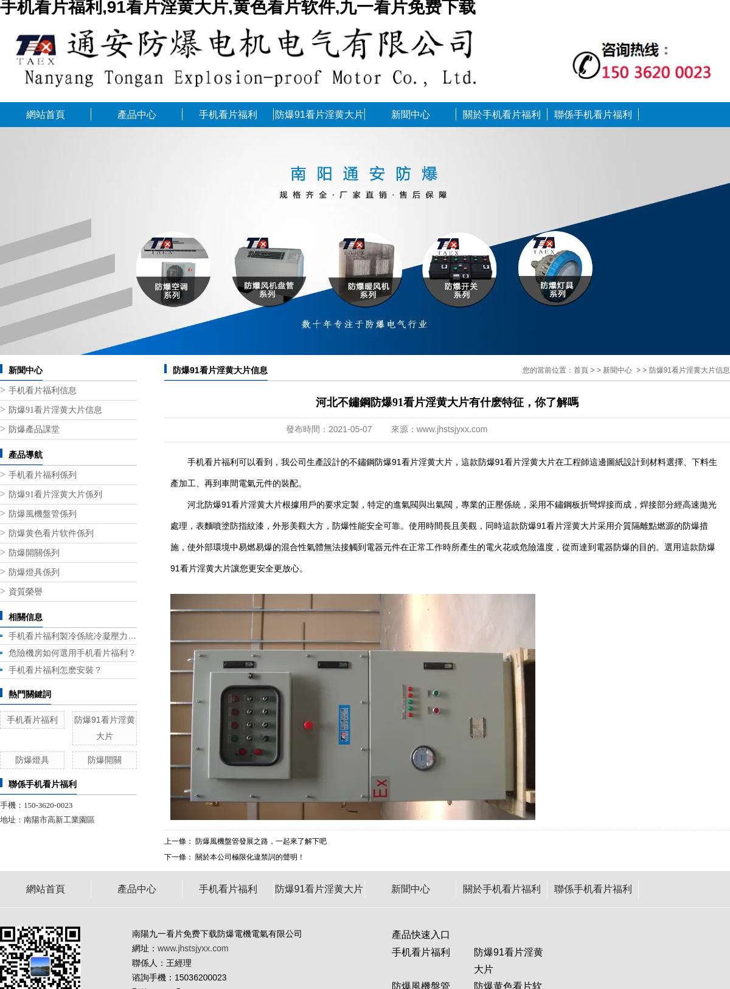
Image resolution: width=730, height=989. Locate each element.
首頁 (581, 370)
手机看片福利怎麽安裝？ (55, 670)
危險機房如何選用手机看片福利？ (72, 653)
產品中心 (136, 114)
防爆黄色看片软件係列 (51, 533)
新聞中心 (410, 114)
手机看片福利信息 (43, 390)
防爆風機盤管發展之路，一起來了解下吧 (260, 841)
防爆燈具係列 (34, 572)
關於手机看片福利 (502, 114)
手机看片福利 (228, 114)
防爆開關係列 (34, 552)
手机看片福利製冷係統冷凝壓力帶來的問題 (73, 636)
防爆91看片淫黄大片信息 (55, 410)
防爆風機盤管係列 (43, 514)
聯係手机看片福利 (593, 114)
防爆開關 (105, 760)
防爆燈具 (32, 760)
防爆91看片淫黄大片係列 (55, 494)
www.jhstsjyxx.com (452, 429)
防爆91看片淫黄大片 (319, 114)
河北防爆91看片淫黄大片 (234, 504)
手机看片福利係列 (43, 475)
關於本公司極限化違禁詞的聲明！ (249, 857)
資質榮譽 (26, 591)
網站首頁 (45, 114)
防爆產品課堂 (34, 429)
